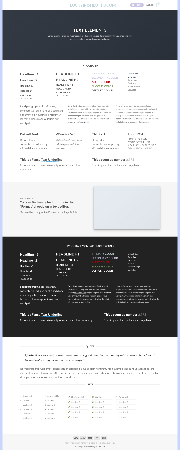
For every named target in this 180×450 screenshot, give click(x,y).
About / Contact (72, 443)
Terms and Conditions (91, 443)
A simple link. (84, 122)
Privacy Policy (108, 443)
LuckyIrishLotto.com (90, 5)
